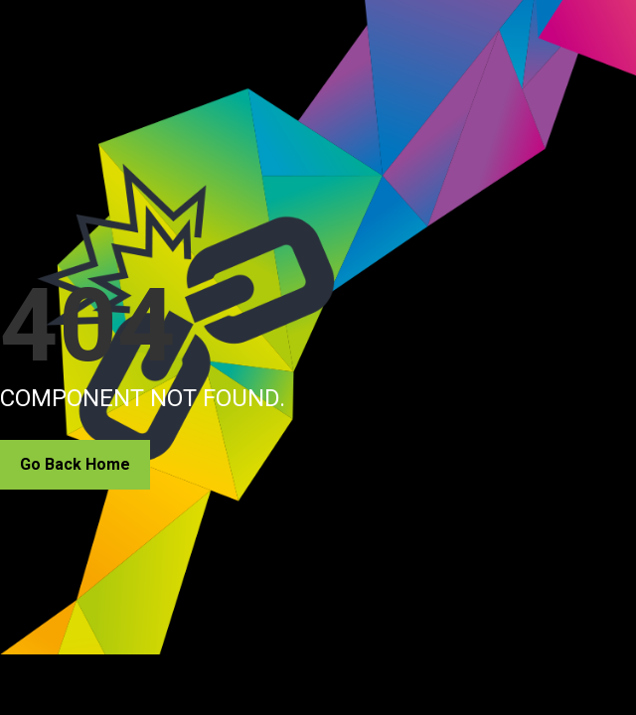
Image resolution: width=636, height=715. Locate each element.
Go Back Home (75, 464)
